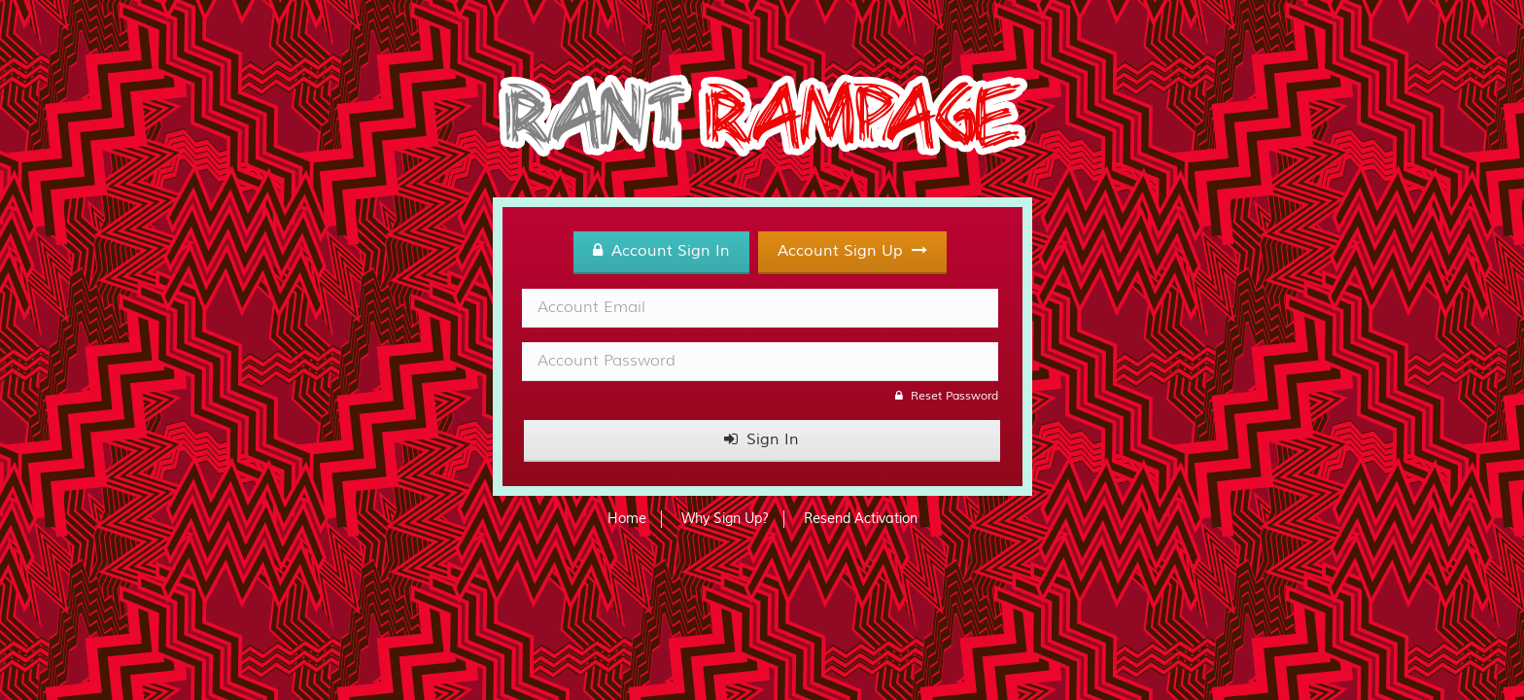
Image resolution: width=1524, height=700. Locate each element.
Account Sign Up (852, 251)
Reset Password (946, 396)
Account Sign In (661, 251)
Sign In (761, 439)
